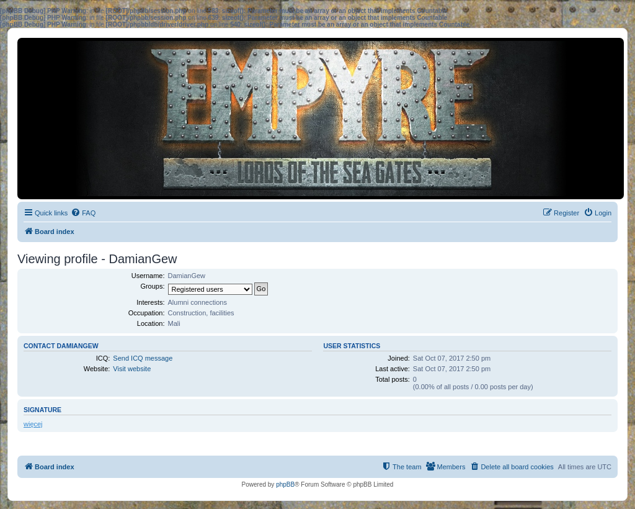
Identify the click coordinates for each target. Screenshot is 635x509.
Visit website (132, 368)
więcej (33, 424)
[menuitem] (83, 212)
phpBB (285, 484)
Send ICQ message (142, 358)
